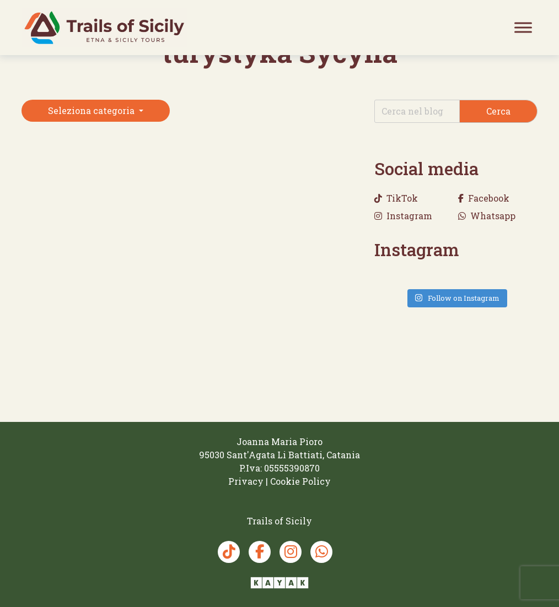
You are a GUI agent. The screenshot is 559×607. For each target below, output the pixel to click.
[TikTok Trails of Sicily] (229, 552)
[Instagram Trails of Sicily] (291, 552)
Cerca (498, 111)
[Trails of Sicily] (104, 27)
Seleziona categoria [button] (92, 110)
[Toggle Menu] (523, 27)
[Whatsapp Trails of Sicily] (321, 552)
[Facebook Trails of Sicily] (260, 552)
